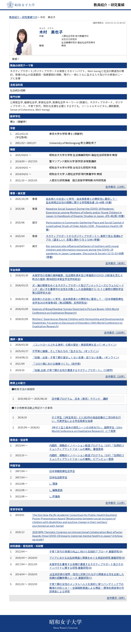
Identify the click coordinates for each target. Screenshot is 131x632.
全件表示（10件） (115, 376)
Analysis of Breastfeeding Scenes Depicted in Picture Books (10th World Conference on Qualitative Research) (75, 310)
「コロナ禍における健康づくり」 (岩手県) (56, 363)
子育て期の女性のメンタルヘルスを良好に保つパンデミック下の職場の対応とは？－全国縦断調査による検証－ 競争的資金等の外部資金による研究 (86, 587)
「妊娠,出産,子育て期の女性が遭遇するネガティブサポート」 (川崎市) (72, 370)
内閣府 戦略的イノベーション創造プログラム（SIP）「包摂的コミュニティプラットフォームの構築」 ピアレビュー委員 (86, 457)
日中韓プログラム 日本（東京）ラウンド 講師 (80, 398)
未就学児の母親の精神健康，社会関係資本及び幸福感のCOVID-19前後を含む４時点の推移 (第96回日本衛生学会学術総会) (77, 277)
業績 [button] (14, 59)
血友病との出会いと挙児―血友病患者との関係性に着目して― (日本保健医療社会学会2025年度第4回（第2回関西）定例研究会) (77, 300)
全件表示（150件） (115, 332)
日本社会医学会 (58, 477)
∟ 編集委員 (56, 490)
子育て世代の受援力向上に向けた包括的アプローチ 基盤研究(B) (85, 551)
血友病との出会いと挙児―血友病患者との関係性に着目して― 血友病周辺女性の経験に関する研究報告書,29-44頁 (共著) (82, 200)
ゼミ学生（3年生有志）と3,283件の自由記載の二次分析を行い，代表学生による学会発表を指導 (86, 419)
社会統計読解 (17, 90)
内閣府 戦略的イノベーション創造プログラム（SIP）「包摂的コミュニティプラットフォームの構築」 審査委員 (86, 447)
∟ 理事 (53, 483)
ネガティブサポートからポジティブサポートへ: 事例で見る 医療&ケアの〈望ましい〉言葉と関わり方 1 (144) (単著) (84, 237)
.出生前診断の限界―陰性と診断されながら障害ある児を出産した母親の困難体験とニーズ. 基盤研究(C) (86, 575)
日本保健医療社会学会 (62, 471)
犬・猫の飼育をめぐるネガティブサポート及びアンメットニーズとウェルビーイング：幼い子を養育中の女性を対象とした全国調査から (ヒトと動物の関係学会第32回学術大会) (78, 288)
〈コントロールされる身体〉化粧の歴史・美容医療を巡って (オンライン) (74, 344)
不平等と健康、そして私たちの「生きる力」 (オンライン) (65, 351)
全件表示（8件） (116, 598)
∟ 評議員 (54, 496)
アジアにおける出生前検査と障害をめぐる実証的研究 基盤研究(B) (87, 557)
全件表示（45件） (115, 263)
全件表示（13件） (115, 186)
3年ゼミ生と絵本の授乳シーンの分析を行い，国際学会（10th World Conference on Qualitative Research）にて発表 (87, 429)
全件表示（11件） (115, 503)
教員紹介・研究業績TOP (23, 17)
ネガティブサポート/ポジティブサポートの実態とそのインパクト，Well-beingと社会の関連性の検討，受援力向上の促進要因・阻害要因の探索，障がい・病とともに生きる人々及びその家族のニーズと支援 (67, 74)
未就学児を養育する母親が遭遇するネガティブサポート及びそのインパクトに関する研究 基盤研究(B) (86, 565)
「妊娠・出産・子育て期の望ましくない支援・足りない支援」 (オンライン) (75, 357)
